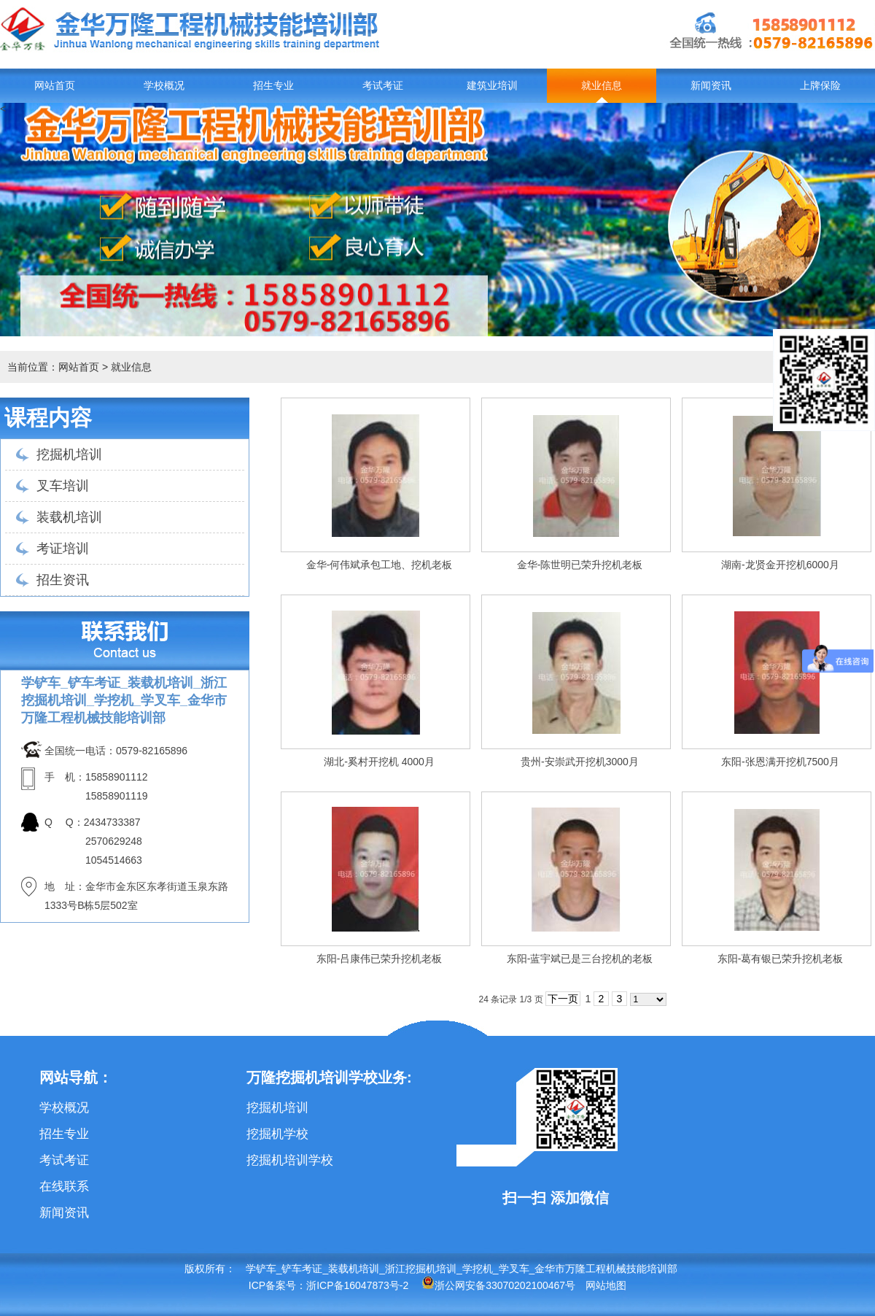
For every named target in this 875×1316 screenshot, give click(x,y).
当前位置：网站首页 (53, 367)
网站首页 (54, 85)
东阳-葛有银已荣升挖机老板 (781, 958)
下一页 (563, 999)
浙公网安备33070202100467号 (498, 1285)
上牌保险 (820, 85)
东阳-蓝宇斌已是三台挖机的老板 (580, 958)
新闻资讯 (711, 85)
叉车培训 (62, 486)
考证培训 (62, 548)
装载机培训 (69, 517)
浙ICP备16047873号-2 (357, 1285)
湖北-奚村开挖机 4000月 (379, 761)
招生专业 (273, 85)
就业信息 (601, 85)
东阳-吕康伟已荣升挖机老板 (379, 958)
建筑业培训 (492, 85)
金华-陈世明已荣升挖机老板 (580, 564)
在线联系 (64, 1186)
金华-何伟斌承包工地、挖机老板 (379, 564)
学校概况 (164, 85)
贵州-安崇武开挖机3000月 (580, 761)
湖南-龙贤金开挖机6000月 (780, 564)
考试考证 (382, 85)
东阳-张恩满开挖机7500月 (780, 761)
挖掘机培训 (69, 454)
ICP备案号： (277, 1285)
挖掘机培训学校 (289, 1160)
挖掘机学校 (277, 1134)
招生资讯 (62, 580)
